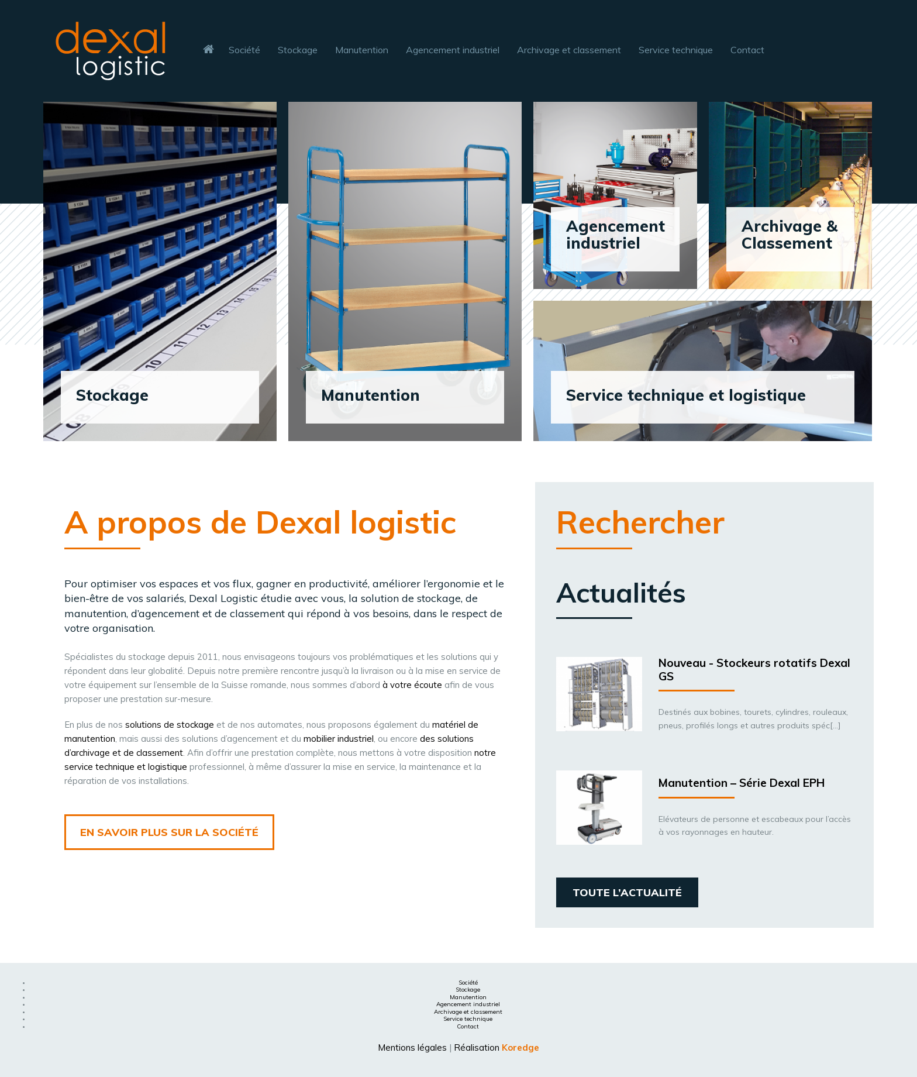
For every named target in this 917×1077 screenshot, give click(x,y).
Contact (468, 1026)
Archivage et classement (468, 1012)
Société (468, 982)
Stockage (468, 989)
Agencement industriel (468, 1004)
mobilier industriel (339, 738)
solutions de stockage (169, 724)
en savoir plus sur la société (169, 832)
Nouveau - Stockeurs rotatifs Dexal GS (754, 669)
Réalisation (496, 1047)
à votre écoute (412, 684)
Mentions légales (412, 1047)
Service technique (467, 1019)
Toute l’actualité (627, 892)
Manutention (468, 997)
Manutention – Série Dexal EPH (742, 783)
